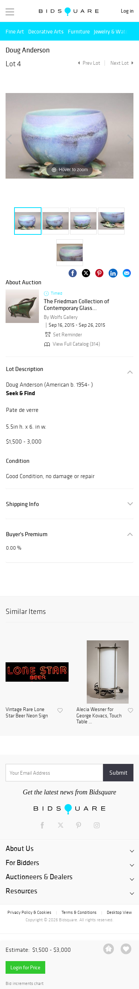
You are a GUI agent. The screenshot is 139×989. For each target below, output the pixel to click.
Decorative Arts (46, 31)
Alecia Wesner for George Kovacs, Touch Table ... (99, 716)
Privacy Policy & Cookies (29, 912)
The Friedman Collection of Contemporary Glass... (76, 304)
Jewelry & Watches (115, 31)
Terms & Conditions (79, 912)
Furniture (79, 31)
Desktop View (119, 912)
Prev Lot (88, 63)
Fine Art (15, 31)
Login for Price (25, 967)
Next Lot (121, 63)
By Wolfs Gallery (60, 317)
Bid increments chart (24, 983)
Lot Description (24, 368)
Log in (127, 11)
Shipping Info (22, 504)
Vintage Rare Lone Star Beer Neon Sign (27, 713)
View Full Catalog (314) (71, 344)
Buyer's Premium (26, 534)
